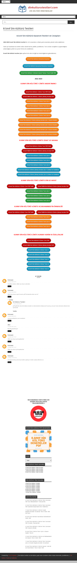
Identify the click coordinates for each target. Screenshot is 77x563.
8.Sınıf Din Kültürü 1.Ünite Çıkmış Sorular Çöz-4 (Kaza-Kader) (38, 134)
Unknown (11, 280)
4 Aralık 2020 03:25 (13, 316)
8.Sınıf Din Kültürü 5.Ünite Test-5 (38, 269)
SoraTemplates (12, 558)
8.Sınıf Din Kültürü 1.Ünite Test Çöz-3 (38, 111)
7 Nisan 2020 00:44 (18, 304)
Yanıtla (9, 286)
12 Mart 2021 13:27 (13, 337)
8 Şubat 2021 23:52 (13, 327)
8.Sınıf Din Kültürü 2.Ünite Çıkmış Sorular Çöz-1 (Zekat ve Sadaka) (38, 170)
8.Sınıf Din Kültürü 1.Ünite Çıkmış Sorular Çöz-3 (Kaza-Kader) (38, 130)
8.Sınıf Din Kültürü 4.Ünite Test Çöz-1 (38, 217)
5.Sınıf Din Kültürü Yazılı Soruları (34, 470)
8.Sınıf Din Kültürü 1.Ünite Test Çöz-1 (38, 101)
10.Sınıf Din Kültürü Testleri (33, 494)
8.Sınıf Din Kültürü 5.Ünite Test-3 (38, 259)
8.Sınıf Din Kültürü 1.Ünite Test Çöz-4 (38, 115)
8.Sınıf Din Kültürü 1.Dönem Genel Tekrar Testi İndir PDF (38, 73)
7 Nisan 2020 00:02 (13, 292)
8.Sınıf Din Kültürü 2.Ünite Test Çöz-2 (38, 160)
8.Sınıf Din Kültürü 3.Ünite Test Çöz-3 (38, 200)
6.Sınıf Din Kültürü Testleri (32, 488)
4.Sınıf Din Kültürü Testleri (32, 485)
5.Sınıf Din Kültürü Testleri (32, 487)
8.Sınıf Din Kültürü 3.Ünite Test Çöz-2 (38, 196)
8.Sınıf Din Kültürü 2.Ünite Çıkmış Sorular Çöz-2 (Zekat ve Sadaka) (38, 174)
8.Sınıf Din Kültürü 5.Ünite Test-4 (38, 264)
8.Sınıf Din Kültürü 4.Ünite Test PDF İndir (21, 212)
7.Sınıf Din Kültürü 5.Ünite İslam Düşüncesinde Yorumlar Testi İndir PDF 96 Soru (37, 514)
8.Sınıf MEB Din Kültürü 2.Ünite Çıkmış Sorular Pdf (38, 151)
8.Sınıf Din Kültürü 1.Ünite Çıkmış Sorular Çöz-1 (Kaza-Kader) (38, 120)
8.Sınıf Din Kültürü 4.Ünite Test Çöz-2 (38, 222)
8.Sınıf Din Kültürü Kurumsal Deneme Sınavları (38, 66)
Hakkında (14, 560)
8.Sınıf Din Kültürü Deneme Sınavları (38, 59)
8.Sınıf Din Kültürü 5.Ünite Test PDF (38, 240)
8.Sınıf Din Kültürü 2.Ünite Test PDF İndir (38, 146)
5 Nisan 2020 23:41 (13, 282)
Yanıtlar (11, 300)
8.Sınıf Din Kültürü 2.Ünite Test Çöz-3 (38, 165)
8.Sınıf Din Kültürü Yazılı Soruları (34, 474)
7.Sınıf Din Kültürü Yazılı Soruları (34, 473)
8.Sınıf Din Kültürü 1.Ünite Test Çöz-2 (38, 106)
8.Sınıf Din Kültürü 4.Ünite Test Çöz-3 (38, 226)
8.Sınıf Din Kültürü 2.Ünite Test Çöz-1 (38, 156)
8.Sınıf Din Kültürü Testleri (32, 491)
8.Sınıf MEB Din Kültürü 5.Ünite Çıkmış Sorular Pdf (38, 245)
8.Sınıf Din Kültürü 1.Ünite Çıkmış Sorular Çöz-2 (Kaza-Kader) (38, 125)
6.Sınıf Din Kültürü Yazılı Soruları (34, 471)
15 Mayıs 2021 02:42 (13, 359)
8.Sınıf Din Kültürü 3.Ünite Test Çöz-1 (38, 191)
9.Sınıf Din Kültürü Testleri (32, 493)
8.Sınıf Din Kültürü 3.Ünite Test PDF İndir (21, 186)
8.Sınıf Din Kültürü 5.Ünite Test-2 (38, 255)
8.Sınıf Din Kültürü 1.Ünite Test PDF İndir (38, 92)
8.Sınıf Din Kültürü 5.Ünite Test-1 (38, 250)
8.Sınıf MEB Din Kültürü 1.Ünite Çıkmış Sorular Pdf (38, 97)
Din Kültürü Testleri (19, 302)
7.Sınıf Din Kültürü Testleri (32, 490)
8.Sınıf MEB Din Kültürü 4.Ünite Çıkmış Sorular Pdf (53, 212)
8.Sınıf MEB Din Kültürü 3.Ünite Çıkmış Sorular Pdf (53, 186)
